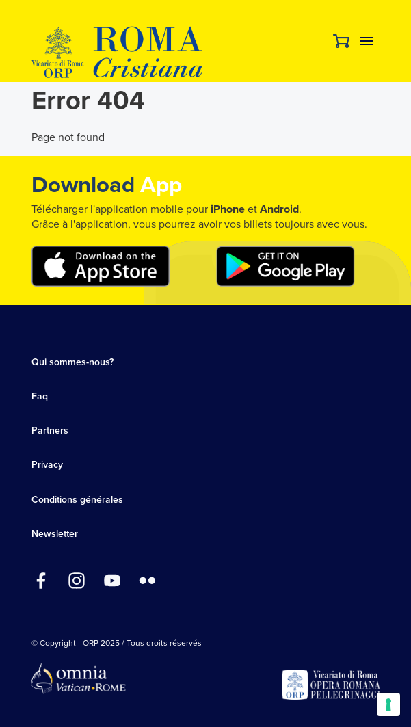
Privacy (47, 465)
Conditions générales (77, 499)
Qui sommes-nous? (72, 362)
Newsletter (54, 534)
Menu (366, 41)
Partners (49, 430)
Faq (39, 396)
